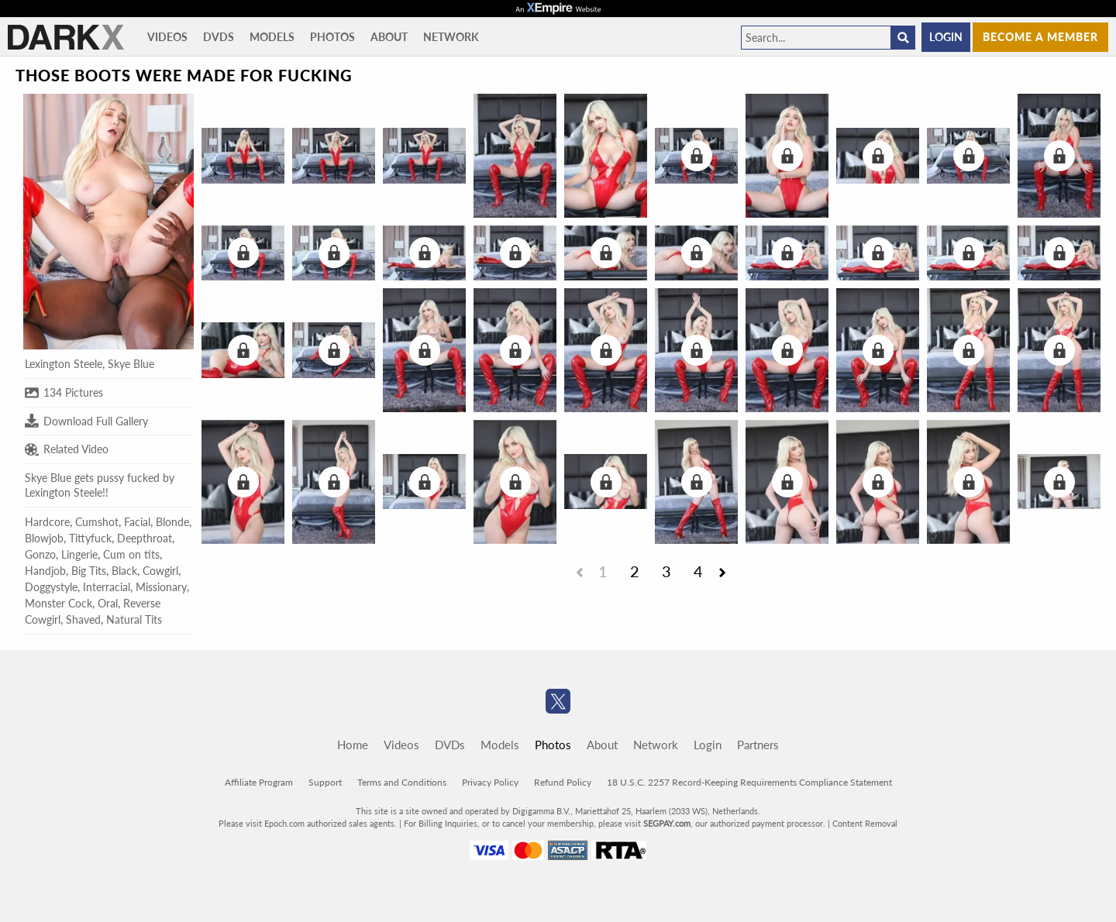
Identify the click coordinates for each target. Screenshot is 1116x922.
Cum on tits (131, 554)
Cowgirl (160, 570)
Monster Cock (58, 603)
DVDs (218, 36)
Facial (137, 521)
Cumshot (97, 521)
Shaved (83, 619)
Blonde (172, 521)
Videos (167, 36)
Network (451, 36)
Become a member (1040, 36)
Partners (758, 745)
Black (124, 570)
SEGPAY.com (667, 823)
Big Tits (88, 570)
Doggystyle (51, 586)
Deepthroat (144, 538)
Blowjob (44, 538)
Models (272, 36)
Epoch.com (284, 823)
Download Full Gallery (86, 421)
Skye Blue (131, 363)
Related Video (66, 449)
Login (946, 36)
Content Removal (864, 823)
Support (325, 782)
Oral (108, 603)
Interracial (106, 586)
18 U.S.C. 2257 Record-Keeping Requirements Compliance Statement (749, 782)
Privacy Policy (490, 782)
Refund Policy (562, 782)
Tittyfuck (90, 538)
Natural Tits (134, 619)
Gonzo (40, 554)
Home (352, 745)
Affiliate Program (259, 782)
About (389, 36)
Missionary (161, 586)
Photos (332, 36)
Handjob (45, 570)
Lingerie (79, 554)
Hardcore (47, 521)
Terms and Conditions (401, 782)
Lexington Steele (63, 363)
